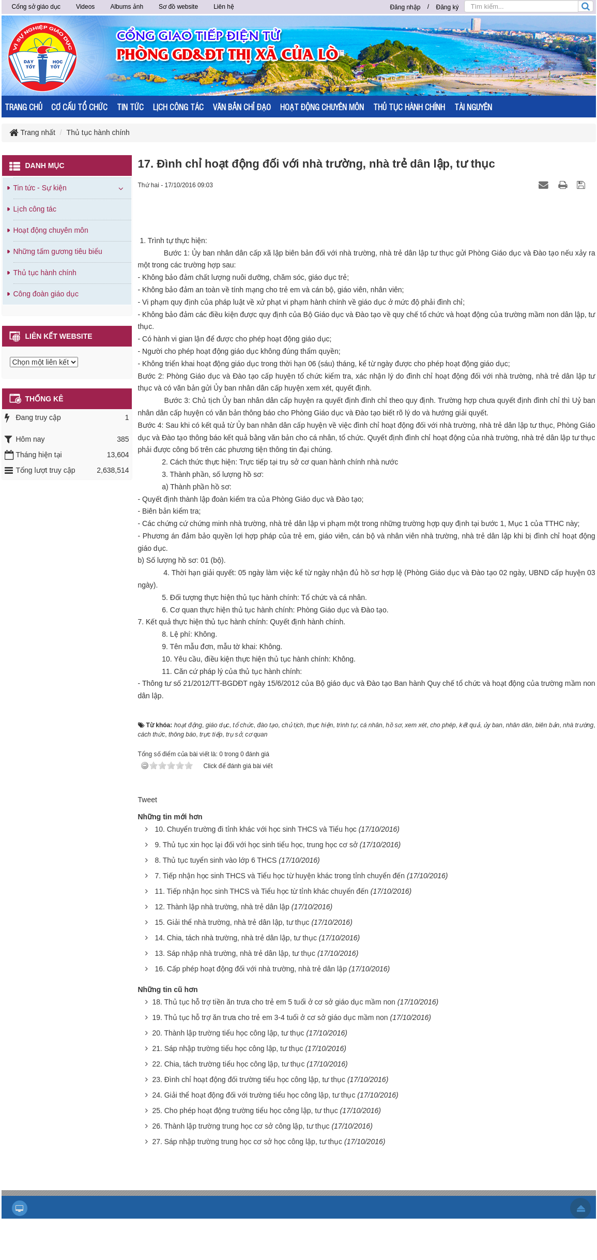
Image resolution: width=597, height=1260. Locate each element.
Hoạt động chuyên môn (50, 230)
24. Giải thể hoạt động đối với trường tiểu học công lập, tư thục (253, 1095)
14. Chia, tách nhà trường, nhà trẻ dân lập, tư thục (236, 938)
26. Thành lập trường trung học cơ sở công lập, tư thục (240, 1126)
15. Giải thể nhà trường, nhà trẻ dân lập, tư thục (232, 922)
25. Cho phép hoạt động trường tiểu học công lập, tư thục (245, 1110)
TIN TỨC (130, 106)
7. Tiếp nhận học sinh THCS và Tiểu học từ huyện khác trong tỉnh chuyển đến (280, 876)
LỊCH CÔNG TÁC (178, 106)
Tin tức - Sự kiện (40, 188)
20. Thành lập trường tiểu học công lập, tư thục (228, 1033)
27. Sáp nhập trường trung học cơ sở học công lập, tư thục (247, 1141)
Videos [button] (85, 6)
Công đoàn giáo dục (46, 294)
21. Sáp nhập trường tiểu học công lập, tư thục (227, 1048)
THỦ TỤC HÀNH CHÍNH (409, 106)
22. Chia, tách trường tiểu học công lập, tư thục (228, 1064)
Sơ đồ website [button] (178, 6)
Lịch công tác (34, 209)
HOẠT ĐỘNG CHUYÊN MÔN (322, 106)
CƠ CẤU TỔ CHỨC (79, 106)
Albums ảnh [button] (126, 6)
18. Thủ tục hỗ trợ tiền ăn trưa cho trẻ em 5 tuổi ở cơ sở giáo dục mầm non (273, 1002)
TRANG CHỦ (23, 106)
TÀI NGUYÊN (473, 106)
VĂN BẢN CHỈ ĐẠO (242, 106)
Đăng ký (447, 7)
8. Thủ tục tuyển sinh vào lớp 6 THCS (216, 860)
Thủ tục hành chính (44, 272)
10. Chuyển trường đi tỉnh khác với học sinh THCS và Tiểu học (255, 829)
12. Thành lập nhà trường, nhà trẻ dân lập (222, 907)
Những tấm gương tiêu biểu (57, 251)
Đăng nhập (405, 7)
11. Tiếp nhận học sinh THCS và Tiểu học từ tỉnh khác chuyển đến (262, 891)
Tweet (147, 800)
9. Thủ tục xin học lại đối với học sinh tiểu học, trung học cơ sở (256, 845)
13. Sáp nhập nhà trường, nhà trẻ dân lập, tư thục (235, 953)
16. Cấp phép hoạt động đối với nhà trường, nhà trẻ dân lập (251, 969)
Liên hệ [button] (223, 6)
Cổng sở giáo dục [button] (36, 6)
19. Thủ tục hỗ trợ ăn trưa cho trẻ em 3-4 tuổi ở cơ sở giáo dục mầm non (270, 1017)
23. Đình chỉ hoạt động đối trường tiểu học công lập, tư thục (248, 1079)
